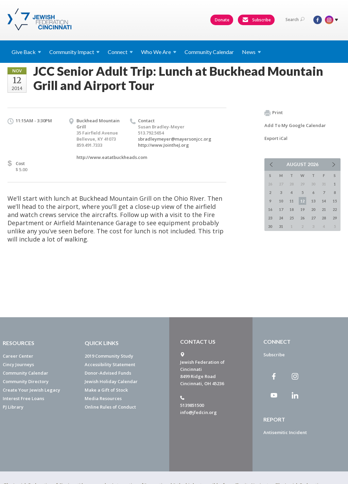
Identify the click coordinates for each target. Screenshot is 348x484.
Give (26, 52)
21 (324, 209)
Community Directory (26, 381)
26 (302, 218)
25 (292, 218)
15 (335, 201)
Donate (222, 20)
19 (302, 209)
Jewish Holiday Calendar (111, 381)
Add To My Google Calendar (295, 125)
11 (292, 201)
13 (313, 201)
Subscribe (256, 20)
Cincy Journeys (18, 364)
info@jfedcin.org (198, 412)
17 (281, 209)
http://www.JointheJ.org (163, 145)
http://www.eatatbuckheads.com (111, 157)
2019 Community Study (109, 356)
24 (281, 218)
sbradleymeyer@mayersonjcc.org (174, 139)
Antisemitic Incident (285, 432)
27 (313, 218)
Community (74, 52)
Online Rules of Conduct (110, 407)
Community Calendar (209, 52)
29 (335, 218)
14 (324, 201)
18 (292, 209)
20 (313, 209)
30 (270, 226)
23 (270, 218)
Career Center (18, 356)
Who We (158, 52)
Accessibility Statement (110, 364)
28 (324, 218)
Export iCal (276, 138)
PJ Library (13, 407)
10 (281, 201)
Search (294, 19)
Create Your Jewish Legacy (31, 390)
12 (302, 201)
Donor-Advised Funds (108, 373)
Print (273, 112)
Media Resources (103, 398)
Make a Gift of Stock (106, 390)
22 (335, 209)
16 (270, 209)
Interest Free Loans (23, 398)
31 (281, 226)
